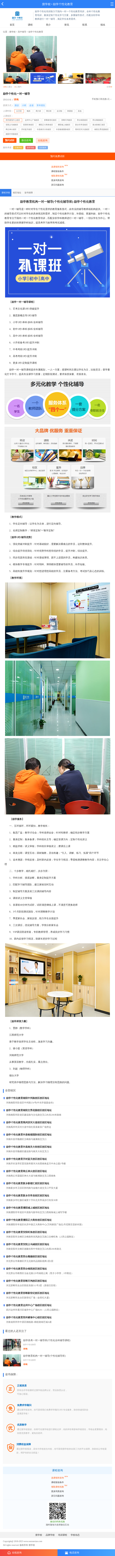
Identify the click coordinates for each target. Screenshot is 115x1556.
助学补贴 (30, 148)
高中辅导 (22, 32)
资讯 (66, 24)
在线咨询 (14, 1552)
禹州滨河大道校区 (82, 129)
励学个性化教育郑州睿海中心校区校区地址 (27, 1317)
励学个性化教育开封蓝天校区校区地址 (25, 1159)
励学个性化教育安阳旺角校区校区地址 (25, 1232)
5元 (108, 99)
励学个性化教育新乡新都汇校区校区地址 (26, 1183)
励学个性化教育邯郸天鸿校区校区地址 (25, 1281)
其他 (79, 111)
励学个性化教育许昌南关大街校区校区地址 (27, 1147)
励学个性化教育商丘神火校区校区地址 (25, 1171)
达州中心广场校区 (32, 120)
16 (15, 87)
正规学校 (18, 148)
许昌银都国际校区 (63, 129)
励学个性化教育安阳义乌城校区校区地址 (26, 1244)
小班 (24, 105)
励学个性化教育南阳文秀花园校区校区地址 (27, 1110)
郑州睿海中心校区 (13, 120)
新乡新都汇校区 (99, 125)
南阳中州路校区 (12, 134)
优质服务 (42, 148)
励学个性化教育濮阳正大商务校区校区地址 (27, 1220)
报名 (102, 24)
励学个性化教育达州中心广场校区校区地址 (27, 1305)
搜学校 (46, 4)
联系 (84, 24)
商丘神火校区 (11, 129)
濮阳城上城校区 (64, 125)
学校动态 (75, 1535)
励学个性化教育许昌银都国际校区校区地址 (27, 1134)
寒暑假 (70, 111)
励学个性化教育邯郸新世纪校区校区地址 (26, 1293)
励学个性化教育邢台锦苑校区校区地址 (25, 1268)
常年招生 (41, 105)
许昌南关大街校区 (44, 129)
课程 (30, 24)
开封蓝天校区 (26, 129)
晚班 (28, 111)
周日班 (49, 111)
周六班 (38, 111)
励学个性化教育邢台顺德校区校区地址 (25, 1256)
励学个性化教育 (63, 4)
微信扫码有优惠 (57, 1522)
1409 (5, 87)
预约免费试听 (57, 156)
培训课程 (62, 1535)
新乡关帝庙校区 (81, 125)
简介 (48, 24)
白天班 (20, 111)
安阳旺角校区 (28, 125)
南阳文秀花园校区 (101, 129)
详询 (16, 99)
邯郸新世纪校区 (50, 120)
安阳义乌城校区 (12, 125)
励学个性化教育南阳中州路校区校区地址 (26, 1098)
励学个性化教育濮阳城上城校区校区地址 (26, 1207)
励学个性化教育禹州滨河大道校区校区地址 (27, 1122)
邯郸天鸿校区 (66, 120)
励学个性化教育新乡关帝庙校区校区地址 (26, 1195)
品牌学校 (50, 1535)
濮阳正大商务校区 (46, 125)
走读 (31, 105)
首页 (12, 24)
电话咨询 (72, 1552)
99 (111, 87)
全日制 (59, 111)
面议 (17, 105)
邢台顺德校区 (98, 120)
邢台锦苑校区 (82, 120)
